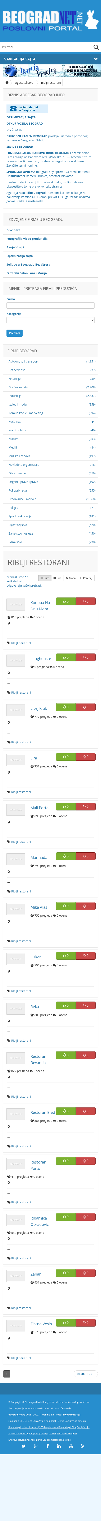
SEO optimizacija (71, 1414)
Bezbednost (17, 370)
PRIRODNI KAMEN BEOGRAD (26, 136)
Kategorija (14, 314)
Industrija (15, 396)
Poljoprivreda (18, 490)
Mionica (53, 1427)
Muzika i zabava (19, 456)
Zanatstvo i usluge (21, 533)
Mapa (71, 578)
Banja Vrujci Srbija (38, 1433)
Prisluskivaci (15, 176)
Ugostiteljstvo (24, 83)
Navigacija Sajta (50, 59)
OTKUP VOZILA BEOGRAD (24, 123)
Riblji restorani (51, 83)
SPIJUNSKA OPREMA (20, 172)
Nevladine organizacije (24, 465)
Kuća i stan (16, 422)
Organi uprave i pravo (23, 482)
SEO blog (44, 1427)
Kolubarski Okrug (55, 1420)
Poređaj (86, 578)
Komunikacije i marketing (26, 413)
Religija (13, 508)
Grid (57, 578)
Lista (45, 578)
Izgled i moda (18, 404)
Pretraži (14, 333)
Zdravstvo (15, 542)
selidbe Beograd (34, 193)
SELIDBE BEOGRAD (19, 147)
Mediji (13, 447)
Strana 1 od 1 (86, 1374)
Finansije (14, 379)
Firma (10, 299)
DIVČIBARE (14, 130)
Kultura (14, 439)
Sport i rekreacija (20, 516)
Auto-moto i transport (23, 361)
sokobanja (13, 1420)
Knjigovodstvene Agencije (22, 1439)
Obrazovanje (17, 473)
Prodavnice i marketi (23, 499)
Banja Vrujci (39, 1420)
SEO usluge (26, 1420)
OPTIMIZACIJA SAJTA (21, 117)
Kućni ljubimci (18, 430)
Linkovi (52, 1433)
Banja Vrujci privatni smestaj (23, 1427)
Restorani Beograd (67, 1433)
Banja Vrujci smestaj (75, 1420)
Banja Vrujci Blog (67, 1427)
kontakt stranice (52, 186)
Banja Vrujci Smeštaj (47, 1439)
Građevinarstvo (19, 387)
